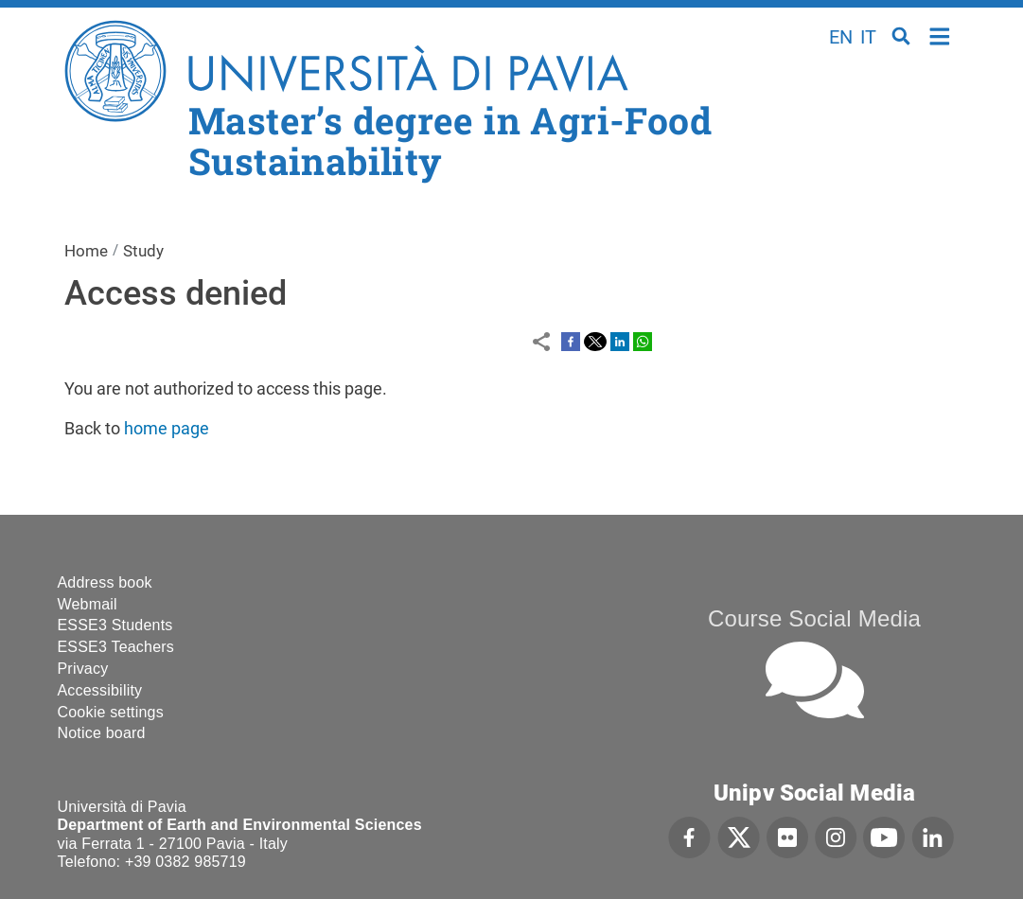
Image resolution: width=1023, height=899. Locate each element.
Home (940, 34)
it (868, 37)
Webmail (87, 604)
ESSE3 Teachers (116, 647)
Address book (105, 582)
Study (143, 250)
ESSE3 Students (115, 625)
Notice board (102, 733)
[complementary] (818, 757)
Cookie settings (111, 712)
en (841, 37)
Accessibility (100, 690)
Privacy (83, 669)
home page (166, 428)
